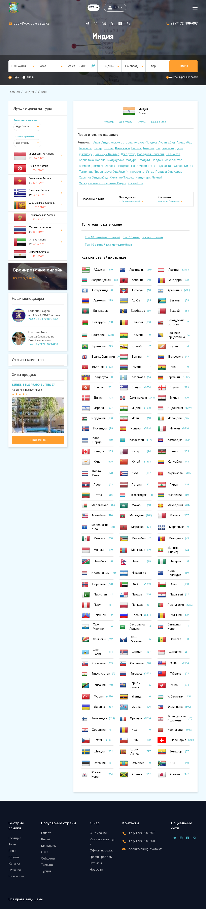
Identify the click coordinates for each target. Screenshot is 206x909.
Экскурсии (125, 122)
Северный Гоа (183, 166)
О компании (98, 833)
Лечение (14, 870)
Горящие (14, 838)
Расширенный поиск (185, 77)
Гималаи (148, 148)
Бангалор (85, 148)
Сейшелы (48, 858)
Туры (16, 77)
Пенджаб (123, 166)
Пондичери (139, 166)
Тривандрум (103, 171)
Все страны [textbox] (23, 143)
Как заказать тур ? (103, 842)
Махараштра (173, 160)
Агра (96, 142)
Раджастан (164, 166)
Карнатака (86, 160)
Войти (115, 8)
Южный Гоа (135, 183)
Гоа (158, 148)
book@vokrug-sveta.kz (31, 23)
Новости (96, 870)
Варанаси (122, 148)
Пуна (151, 166)
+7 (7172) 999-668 (142, 841)
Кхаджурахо (115, 160)
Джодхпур (128, 154)
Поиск (183, 66)
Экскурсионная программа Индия (102, 183)
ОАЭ (44, 852)
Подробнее (38, 440)
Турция (46, 871)
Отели (30, 77)
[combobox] (22, 66)
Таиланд (47, 865)
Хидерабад (100, 177)
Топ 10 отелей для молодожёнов (108, 245)
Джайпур (85, 154)
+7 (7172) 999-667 (184, 23)
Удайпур (119, 171)
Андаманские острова (117, 142)
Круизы (14, 857)
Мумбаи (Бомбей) (91, 166)
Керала (100, 160)
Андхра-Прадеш (145, 142)
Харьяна (85, 177)
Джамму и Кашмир (106, 154)
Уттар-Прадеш (156, 171)
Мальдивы (49, 845)
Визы (12, 850)
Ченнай (157, 177)
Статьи (141, 122)
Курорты (109, 122)
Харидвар (175, 171)
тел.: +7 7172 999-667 (43, 319)
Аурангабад (167, 142)
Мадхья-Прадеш (151, 160)
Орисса (110, 166)
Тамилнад (86, 171)
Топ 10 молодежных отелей (143, 237)
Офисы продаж (101, 850)
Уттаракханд (135, 171)
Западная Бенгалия (150, 154)
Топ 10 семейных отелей (102, 237)
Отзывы (96, 863)
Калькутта (173, 154)
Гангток (136, 148)
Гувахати (168, 148)
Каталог (14, 863)
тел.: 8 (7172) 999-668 (43, 344)
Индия (29, 92)
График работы (101, 857)
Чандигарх (143, 177)
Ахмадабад (185, 142)
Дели (179, 148)
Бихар (98, 148)
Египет (46, 833)
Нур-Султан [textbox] (19, 66)
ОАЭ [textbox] (43, 66)
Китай (45, 839)
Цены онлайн (159, 122)
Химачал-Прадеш (122, 177)
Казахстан (16, 876)
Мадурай (132, 160)
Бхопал (108, 148)
